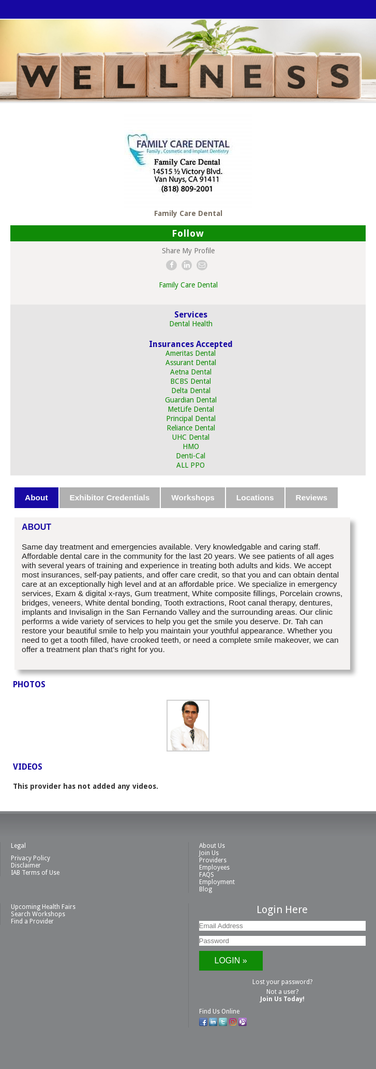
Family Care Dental (188, 285)
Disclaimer (26, 865)
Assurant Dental (191, 362)
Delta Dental (190, 390)
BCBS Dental (190, 381)
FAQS (206, 874)
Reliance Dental (191, 428)
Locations (255, 497)
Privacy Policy (30, 858)
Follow (188, 233)
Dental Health (191, 324)
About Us (212, 845)
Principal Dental (191, 418)
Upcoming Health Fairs (43, 907)
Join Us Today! (282, 999)
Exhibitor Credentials (110, 497)
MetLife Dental (191, 409)
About (36, 497)
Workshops (193, 497)
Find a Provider (32, 921)
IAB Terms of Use (35, 872)
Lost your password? (282, 982)
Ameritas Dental (191, 353)
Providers (213, 860)
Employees (214, 867)
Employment (217, 882)
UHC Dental (190, 437)
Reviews (312, 497)
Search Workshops (38, 914)
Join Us (209, 853)
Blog (205, 889)
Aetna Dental (191, 372)
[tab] (36, 497)
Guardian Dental (191, 400)
